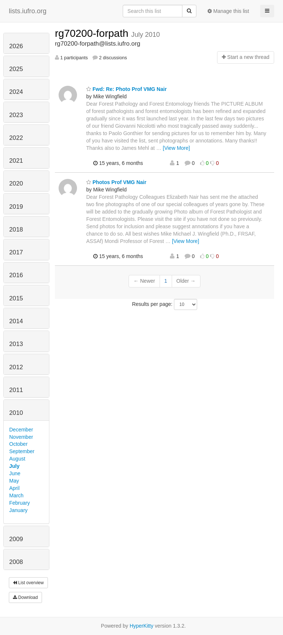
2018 (16, 229)
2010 (16, 412)
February (19, 503)
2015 (16, 298)
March (16, 495)
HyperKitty (142, 626)
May (14, 481)
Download (25, 597)
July (14, 466)
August (17, 459)
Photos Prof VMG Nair (116, 182)
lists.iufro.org (27, 11)
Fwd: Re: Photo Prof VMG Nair (126, 89)
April (14, 488)
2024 (16, 91)
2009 (16, 539)
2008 (16, 561)
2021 (16, 160)
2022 (16, 137)
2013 (16, 344)
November (21, 437)
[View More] (176, 148)
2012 (16, 367)
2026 (16, 46)
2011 (16, 390)
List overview (28, 582)
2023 (16, 115)
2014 (16, 321)
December (21, 430)
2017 (16, 252)
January (18, 510)
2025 (16, 69)
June (14, 473)
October (18, 444)
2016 (16, 275)
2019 (16, 206)
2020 (16, 183)
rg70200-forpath (93, 33)
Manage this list (228, 11)
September (21, 451)
